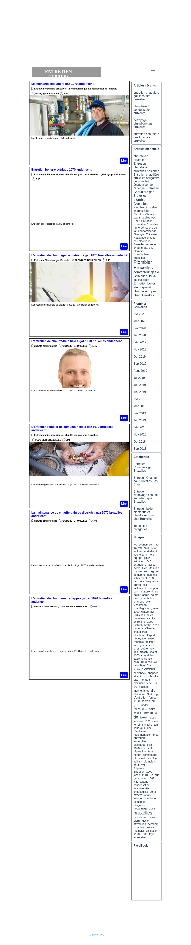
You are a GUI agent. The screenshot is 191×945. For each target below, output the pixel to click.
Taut (136, 728)
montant (145, 679)
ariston (138, 798)
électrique (139, 694)
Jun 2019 (140, 384)
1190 (137, 700)
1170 (137, 834)
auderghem (141, 741)
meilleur (153, 758)
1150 (153, 717)
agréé (145, 594)
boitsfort (150, 641)
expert (138, 795)
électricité (139, 683)
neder (144, 705)
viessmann (140, 604)
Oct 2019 (140, 356)
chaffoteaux (150, 754)
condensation (142, 785)
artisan (144, 651)
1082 (151, 778)
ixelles (151, 564)
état (147, 788)
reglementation (142, 734)
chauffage (150, 798)
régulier (154, 571)
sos (145, 584)
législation (147, 658)
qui (153, 700)
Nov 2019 (140, 349)
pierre (137, 820)
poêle (144, 648)
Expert (151, 635)
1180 (147, 591)
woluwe (153, 662)
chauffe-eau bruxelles (46, 346)
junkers (138, 551)
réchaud (139, 708)
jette (149, 683)
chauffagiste (141, 791)
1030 (152, 578)
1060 (149, 771)
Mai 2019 (140, 392)
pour (156, 588)
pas (136, 679)
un (145, 676)
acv (152, 648)
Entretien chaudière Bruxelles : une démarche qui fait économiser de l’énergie (75, 88)
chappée (139, 601)
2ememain (140, 801)
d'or (143, 764)
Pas (149, 744)
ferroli (137, 724)
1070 (137, 748)
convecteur (141, 571)
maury (147, 795)
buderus (138, 628)
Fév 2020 (140, 328)
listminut (138, 561)
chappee (153, 673)
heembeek (140, 673)
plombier (148, 669)
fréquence (152, 581)
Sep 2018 (140, 448)
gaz (137, 705)
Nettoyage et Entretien (47, 93)
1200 (153, 547)
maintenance (142, 618)
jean (142, 598)
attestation (140, 824)
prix (155, 734)
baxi (146, 547)
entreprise (139, 837)
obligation (151, 830)
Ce (151, 774)
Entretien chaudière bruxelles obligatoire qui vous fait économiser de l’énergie (146, 181)
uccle (145, 820)
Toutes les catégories (140, 527)
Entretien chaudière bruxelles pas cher (146, 167)
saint (152, 708)
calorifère (139, 665)
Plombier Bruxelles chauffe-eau (145, 209)
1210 (156, 625)
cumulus (139, 827)
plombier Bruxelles (141, 202)
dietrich (138, 625)
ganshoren (140, 778)
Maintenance (141, 690)
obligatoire (140, 805)
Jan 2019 (140, 420)
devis (150, 615)
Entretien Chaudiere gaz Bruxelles (52, 260)
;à (141, 591)
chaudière (147, 655)
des (136, 651)
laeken (144, 717)
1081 (152, 808)
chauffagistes (141, 608)
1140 (145, 774)
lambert (138, 721)
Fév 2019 (140, 413)
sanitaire (147, 724)
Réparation (140, 768)
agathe (144, 781)
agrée (137, 584)
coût (136, 764)
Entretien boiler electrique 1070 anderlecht (61, 169)
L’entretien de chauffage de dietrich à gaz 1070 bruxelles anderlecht (79, 255)
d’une (154, 591)
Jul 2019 (139, 377)
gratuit (144, 645)
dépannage (140, 808)
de (136, 717)
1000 (150, 621)
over (136, 598)
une (149, 728)
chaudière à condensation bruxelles (142, 110)
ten (156, 724)
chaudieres (140, 631)
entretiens (139, 621)
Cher (149, 665)
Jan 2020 (140, 335)
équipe (138, 557)
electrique (139, 744)
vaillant (138, 761)
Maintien (154, 568)
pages (137, 712)
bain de (142, 758)
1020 (151, 638)
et (135, 758)
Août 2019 (140, 370)
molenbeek (140, 588)
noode (137, 754)
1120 (147, 721)
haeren (145, 700)
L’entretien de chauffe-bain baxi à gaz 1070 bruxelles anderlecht (76, 341)
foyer (152, 834)
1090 (137, 611)
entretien (139, 738)
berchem (153, 824)
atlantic (138, 676)
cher (136, 648)
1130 (137, 669)
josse (137, 774)
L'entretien (140, 697)
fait (135, 581)
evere (137, 568)
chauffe (153, 676)
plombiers (150, 761)
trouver (138, 547)
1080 (144, 834)
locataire (139, 788)
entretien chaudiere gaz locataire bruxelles (146, 96)
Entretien (139, 771)
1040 (148, 561)
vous (142, 581)
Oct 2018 (140, 441)
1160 (137, 658)
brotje (147, 625)
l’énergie (139, 641)
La (153, 618)
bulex (150, 598)
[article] (79, 123)
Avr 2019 (139, 399)
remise (150, 827)
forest (152, 697)
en (150, 588)
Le (135, 686)
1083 (144, 662)
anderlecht (150, 551)
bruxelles (143, 812)
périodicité (140, 817)
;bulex (154, 608)
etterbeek (147, 748)
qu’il (142, 727)
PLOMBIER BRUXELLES (88, 260)
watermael (147, 611)
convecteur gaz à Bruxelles (146, 274)
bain (136, 661)
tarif (136, 645)
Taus (151, 751)
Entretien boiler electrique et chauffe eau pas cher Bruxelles (66, 174)
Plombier (139, 830)
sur (157, 774)
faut (156, 544)
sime (155, 721)
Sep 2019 (140, 363)
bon (136, 591)
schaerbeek (141, 578)
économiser (146, 544)
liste (144, 568)
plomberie (139, 635)
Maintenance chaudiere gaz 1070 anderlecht (62, 83)
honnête (152, 574)
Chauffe (150, 628)
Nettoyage (153, 694)
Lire (124, 160)
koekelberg (140, 554)
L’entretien (140, 731)
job (135, 544)
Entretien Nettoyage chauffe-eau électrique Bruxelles (146, 496)
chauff (153, 651)
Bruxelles (139, 615)
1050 (137, 655)
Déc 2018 (140, 427)
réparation (140, 751)
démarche (139, 574)
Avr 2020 (139, 314)
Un (155, 683)
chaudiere (140, 564)
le (156, 712)
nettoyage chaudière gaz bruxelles (143, 123)
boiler (137, 594)
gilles (147, 557)
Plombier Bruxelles (143, 265)
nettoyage (140, 638)
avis (148, 601)
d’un (154, 690)
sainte (154, 594)
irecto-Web (98, 934)
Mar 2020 (140, 321)
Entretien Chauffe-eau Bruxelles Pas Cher (145, 217)
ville (136, 781)
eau (151, 645)
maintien (144, 686)
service (148, 713)
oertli (153, 791)
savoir (153, 817)
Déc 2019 (140, 342)
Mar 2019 (140, 406)
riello (151, 554)
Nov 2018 (140, 434)
